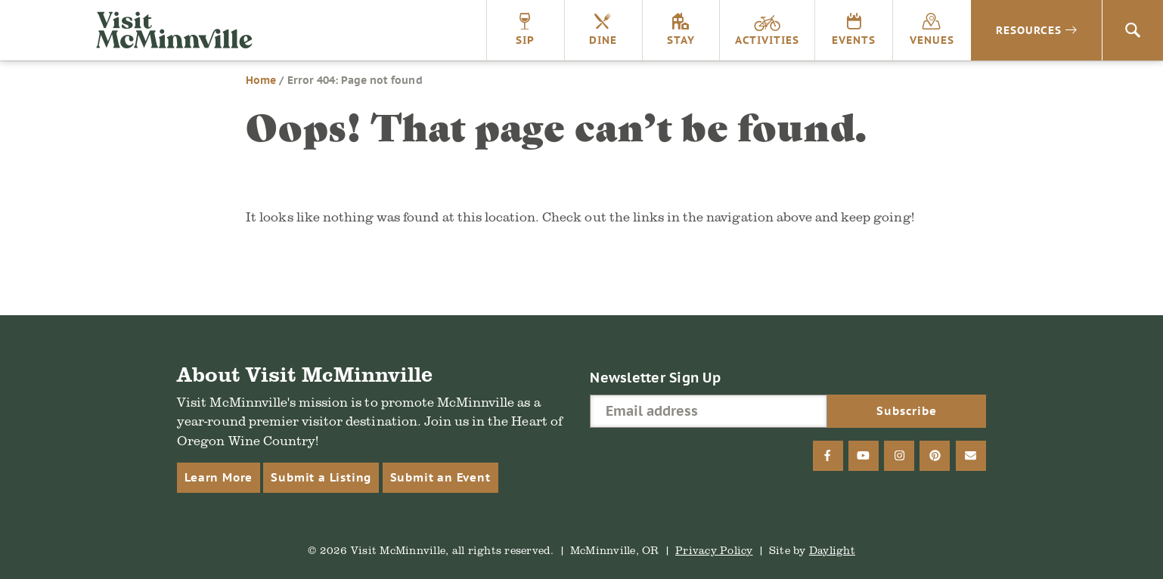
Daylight (832, 550)
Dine (603, 40)
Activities (767, 40)
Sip (525, 40)
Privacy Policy (714, 550)
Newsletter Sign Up (655, 377)
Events (854, 40)
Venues (932, 40)
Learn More (219, 477)
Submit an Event (440, 477)
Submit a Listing (321, 477)
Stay (681, 40)
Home (261, 80)
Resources (1029, 30)
